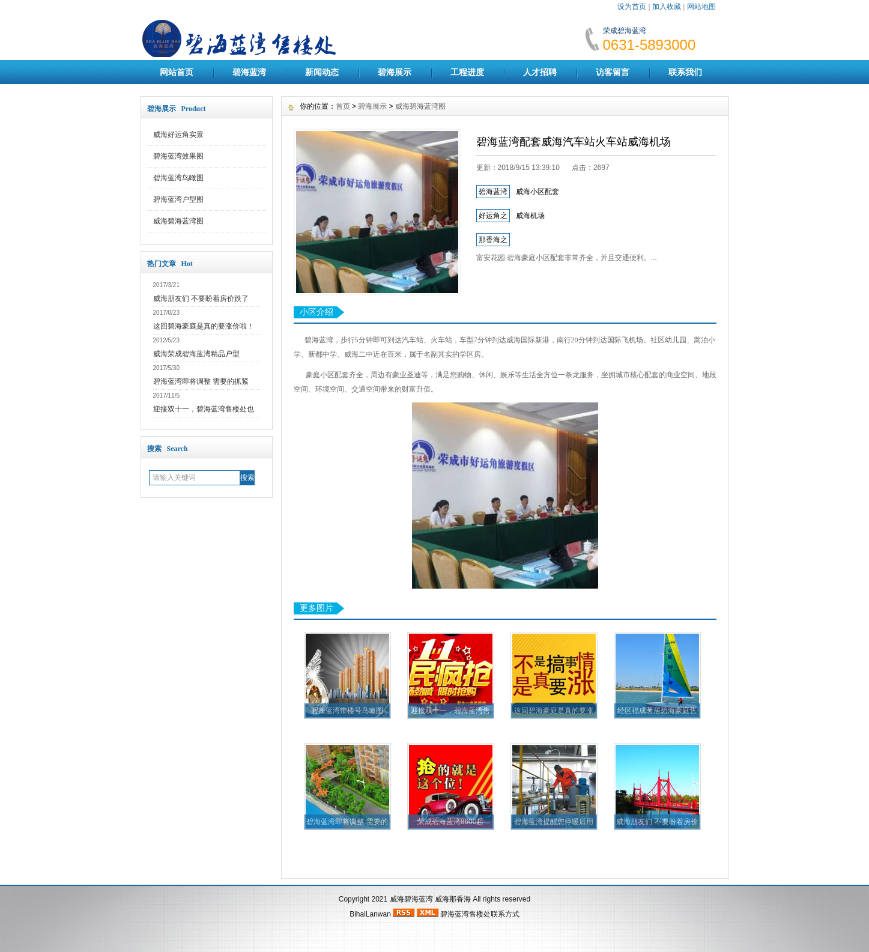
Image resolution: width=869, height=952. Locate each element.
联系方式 (505, 914)
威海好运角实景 (178, 134)
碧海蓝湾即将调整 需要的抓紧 (201, 381)
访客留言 (612, 72)
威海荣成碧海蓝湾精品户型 (196, 354)
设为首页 (631, 6)
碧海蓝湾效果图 (178, 156)
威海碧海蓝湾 (411, 899)
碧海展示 (394, 72)
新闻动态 (322, 72)
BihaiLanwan (370, 914)
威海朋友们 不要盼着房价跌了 (201, 298)
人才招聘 (540, 72)
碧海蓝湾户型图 (178, 199)
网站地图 (701, 6)
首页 (343, 106)
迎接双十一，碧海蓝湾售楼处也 (203, 409)
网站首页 (176, 72)
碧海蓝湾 (249, 72)
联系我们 (685, 72)
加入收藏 (666, 6)
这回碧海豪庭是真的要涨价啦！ (203, 326)
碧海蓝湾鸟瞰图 (178, 178)
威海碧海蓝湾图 (178, 221)
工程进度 (467, 72)
